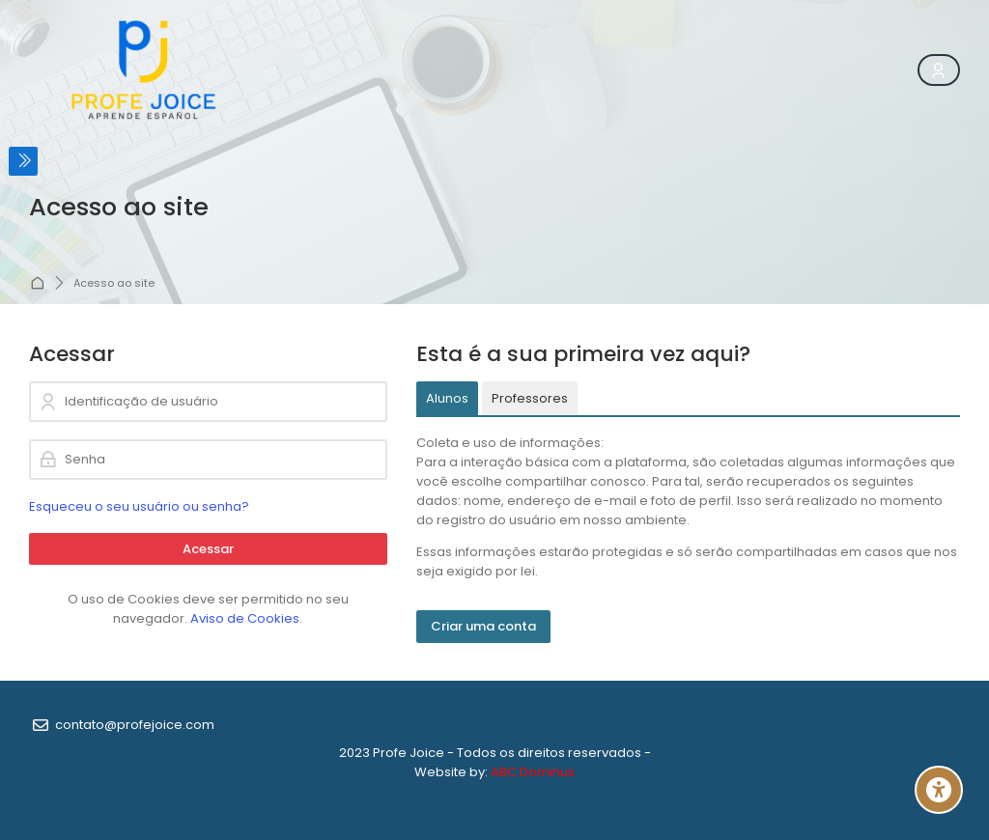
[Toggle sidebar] (23, 161)
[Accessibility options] (939, 790)
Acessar (208, 549)
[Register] (939, 70)
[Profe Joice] (144, 70)
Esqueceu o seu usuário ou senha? (139, 506)
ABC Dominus (533, 772)
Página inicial (39, 284)
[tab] (447, 398)
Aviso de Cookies (244, 618)
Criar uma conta (483, 626)
